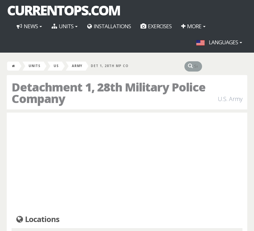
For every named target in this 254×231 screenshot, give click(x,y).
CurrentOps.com (63, 10)
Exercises (156, 26)
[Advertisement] (127, 164)
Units (65, 26)
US (56, 66)
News (29, 26)
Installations (109, 26)
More (193, 26)
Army (77, 66)
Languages (219, 42)
